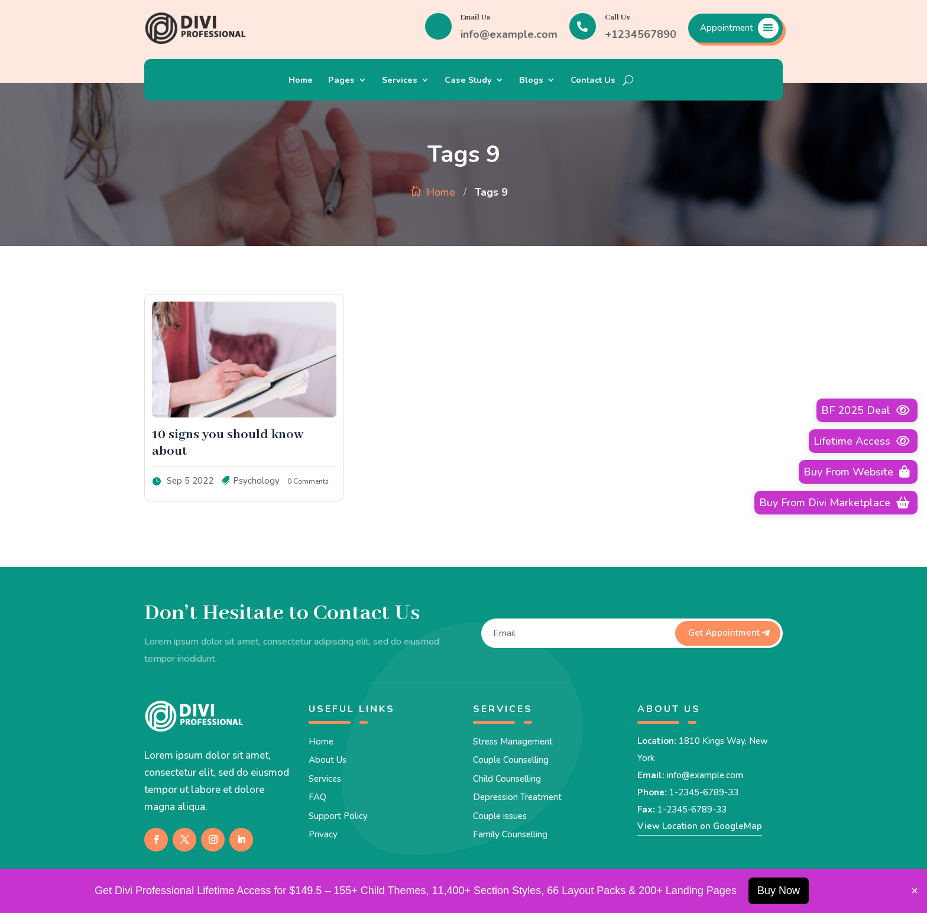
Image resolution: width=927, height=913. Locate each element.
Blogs (531, 81)
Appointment (726, 28)
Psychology (256, 481)
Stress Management (513, 741)
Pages (341, 81)
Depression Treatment (517, 797)
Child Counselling (507, 779)
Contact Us (593, 81)
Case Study (468, 81)
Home (301, 81)
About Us (327, 760)
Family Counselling (510, 834)
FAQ (317, 797)
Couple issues (500, 816)
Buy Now (778, 890)
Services (399, 81)
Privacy (323, 834)
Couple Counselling (511, 760)
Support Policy (338, 816)
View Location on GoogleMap (699, 826)
